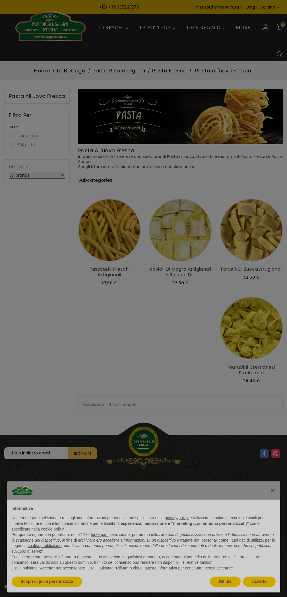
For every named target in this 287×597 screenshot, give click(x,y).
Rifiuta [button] (225, 581)
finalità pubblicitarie (44, 545)
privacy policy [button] (177, 517)
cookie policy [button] (52, 529)
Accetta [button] (259, 581)
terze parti (99, 534)
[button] (272, 490)
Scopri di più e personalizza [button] (47, 581)
